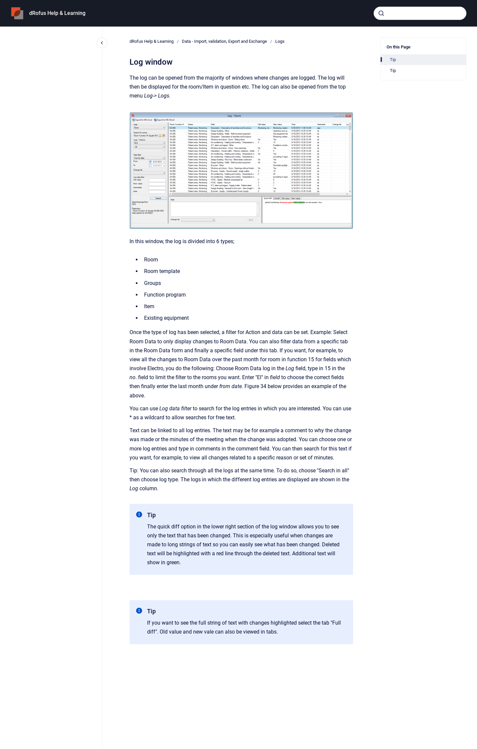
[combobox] (420, 13)
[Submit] (381, 13)
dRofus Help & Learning (57, 13)
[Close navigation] (102, 42)
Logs (280, 41)
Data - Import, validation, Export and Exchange (224, 41)
